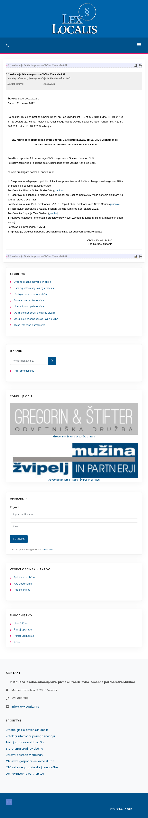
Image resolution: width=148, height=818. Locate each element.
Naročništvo (21, 623)
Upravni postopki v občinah (29, 306)
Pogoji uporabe (23, 629)
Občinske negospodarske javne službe (36, 319)
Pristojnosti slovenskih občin (30, 294)
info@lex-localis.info (25, 707)
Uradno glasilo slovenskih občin (32, 282)
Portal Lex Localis (24, 636)
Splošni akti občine (24, 577)
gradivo (58, 190)
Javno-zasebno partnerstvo (29, 325)
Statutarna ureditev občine (29, 300)
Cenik (17, 642)
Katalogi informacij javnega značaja (34, 288)
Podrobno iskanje (24, 371)
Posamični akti (22, 590)
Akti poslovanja (23, 584)
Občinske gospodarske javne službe (34, 313)
